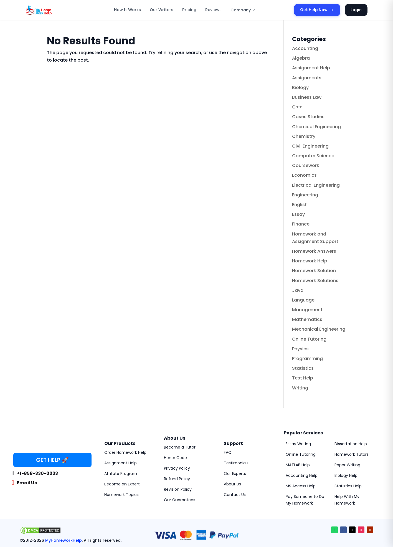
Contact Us (235, 494)
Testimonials (236, 463)
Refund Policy (177, 479)
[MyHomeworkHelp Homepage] (51, 10)
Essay (298, 214)
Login (356, 9)
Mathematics (307, 319)
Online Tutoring (309, 339)
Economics (304, 175)
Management (307, 310)
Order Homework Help (125, 452)
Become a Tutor (180, 447)
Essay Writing (298, 444)
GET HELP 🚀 (52, 460)
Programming (307, 358)
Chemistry (303, 136)
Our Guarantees (179, 500)
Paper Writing (347, 465)
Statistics (303, 368)
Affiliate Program (120, 473)
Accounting (305, 48)
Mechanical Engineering (318, 329)
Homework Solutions (315, 280)
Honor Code (175, 457)
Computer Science (313, 156)
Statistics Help (348, 486)
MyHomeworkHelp (63, 540)
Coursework (305, 165)
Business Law (306, 97)
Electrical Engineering (316, 185)
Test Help (302, 378)
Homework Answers (314, 251)
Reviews (213, 9)
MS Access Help (301, 486)
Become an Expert (122, 484)
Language (303, 300)
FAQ (228, 452)
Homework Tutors (351, 454)
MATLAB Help (298, 465)
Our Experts (235, 473)
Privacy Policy (177, 468)
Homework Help (309, 261)
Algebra (301, 58)
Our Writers (161, 9)
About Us (232, 484)
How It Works (127, 9)
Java (297, 290)
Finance (301, 224)
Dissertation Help (350, 444)
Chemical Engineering (316, 126)
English (300, 204)
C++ (297, 107)
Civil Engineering (310, 146)
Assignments (306, 78)
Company (243, 10)
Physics (300, 349)
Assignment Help (311, 68)
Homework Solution (314, 270)
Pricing (189, 9)
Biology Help (345, 475)
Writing (300, 388)
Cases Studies (308, 116)
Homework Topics (121, 494)
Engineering (305, 195)
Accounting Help (302, 475)
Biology (300, 87)
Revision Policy (178, 489)
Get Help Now (317, 9)
